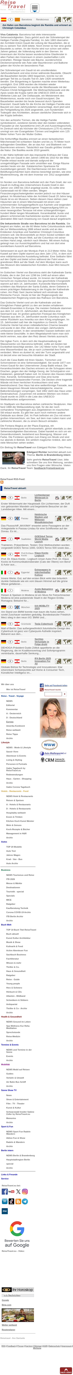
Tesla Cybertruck (44, 624)
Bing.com (6, 1305)
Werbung (37, 1348)
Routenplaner (8, 1330)
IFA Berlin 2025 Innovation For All (43, 661)
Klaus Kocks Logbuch (41, 554)
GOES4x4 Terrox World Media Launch (44, 539)
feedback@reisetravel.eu (49, 468)
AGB (45, 1346)
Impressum (67, 1346)
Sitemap (37, 1346)
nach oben (66, 1372)
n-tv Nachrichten (12, 1295)
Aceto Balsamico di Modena (44, 590)
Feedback (11, 1346)
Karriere (28, 1346)
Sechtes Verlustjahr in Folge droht (42, 642)
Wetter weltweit (9, 1325)
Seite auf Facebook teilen (56, 685)
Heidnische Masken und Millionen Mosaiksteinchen (44, 518)
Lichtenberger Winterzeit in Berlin (42, 498)
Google (5, 1300)
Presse (20, 1346)
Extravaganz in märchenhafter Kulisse (43, 572)
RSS (3, 1346)
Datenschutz (54, 1346)
